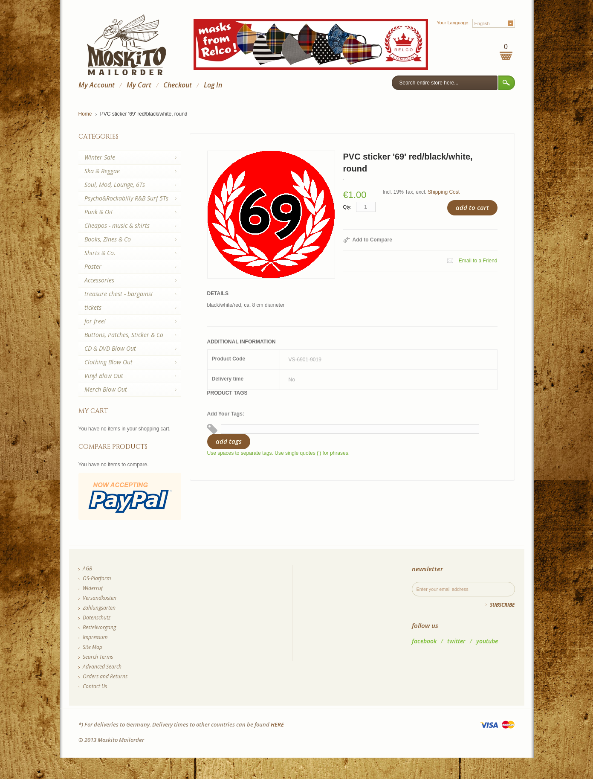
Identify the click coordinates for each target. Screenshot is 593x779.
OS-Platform (97, 578)
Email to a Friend (478, 261)
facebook (424, 641)
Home (85, 114)
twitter (456, 641)
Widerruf (93, 588)
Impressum (95, 637)
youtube (487, 641)
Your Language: (453, 22)
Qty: (347, 206)
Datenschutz (96, 617)
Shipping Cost (444, 192)
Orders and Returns (105, 676)
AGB (87, 568)
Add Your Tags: (225, 414)
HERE (277, 724)
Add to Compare (372, 240)
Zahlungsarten (99, 607)
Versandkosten (99, 598)
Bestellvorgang (99, 627)
